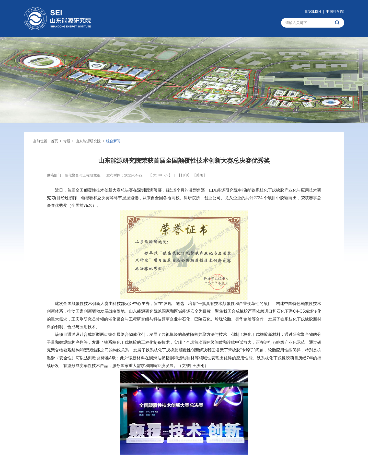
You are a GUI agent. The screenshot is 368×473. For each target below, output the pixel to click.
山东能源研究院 (88, 141)
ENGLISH (313, 11)
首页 (54, 141)
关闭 (199, 175)
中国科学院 (335, 11)
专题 (67, 141)
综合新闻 (113, 141)
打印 (184, 175)
